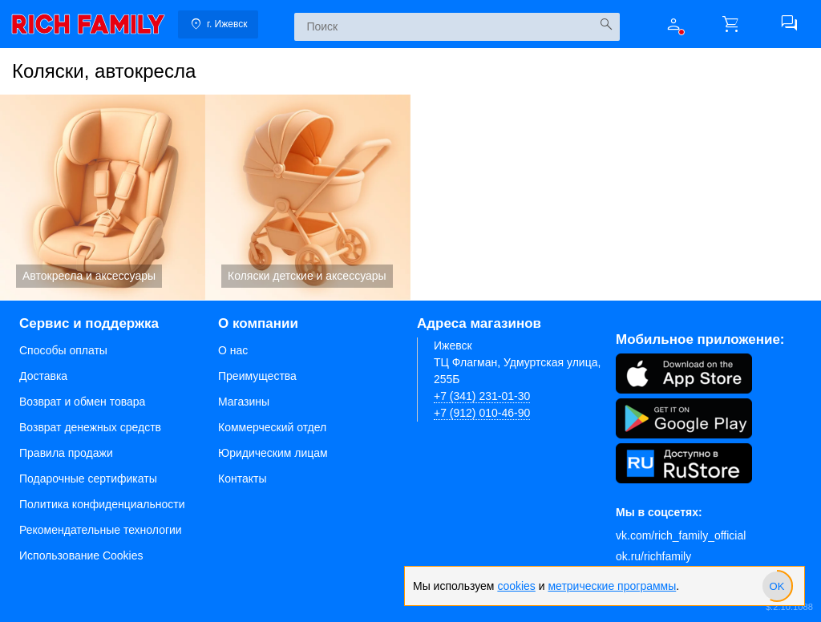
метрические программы (612, 586)
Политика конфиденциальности (102, 504)
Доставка (43, 376)
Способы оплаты (63, 350)
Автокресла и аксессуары (102, 197)
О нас (233, 350)
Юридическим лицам (273, 452)
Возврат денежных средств (90, 427)
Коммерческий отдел (272, 427)
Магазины (243, 401)
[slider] (777, 586)
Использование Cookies (81, 555)
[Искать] (606, 24)
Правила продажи (66, 452)
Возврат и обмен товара (82, 401)
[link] (88, 24)
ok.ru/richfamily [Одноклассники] (653, 556)
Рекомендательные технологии (100, 529)
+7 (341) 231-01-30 (482, 396)
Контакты (242, 478)
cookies (516, 586)
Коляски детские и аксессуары (307, 197)
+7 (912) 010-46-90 (482, 412)
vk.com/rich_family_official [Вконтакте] (681, 535)
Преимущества (257, 376)
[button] (673, 24)
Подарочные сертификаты (88, 478)
